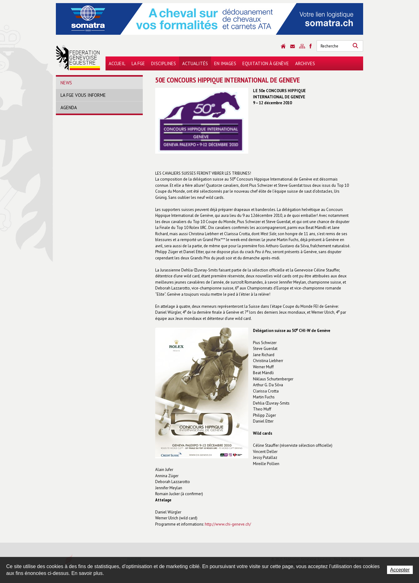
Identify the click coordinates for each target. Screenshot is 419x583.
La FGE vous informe (83, 95)
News (66, 83)
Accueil (117, 63)
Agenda (69, 107)
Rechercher (355, 46)
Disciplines (163, 63)
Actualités (195, 63)
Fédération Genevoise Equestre (78, 57)
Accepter (400, 569)
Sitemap (302, 46)
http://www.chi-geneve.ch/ (228, 524)
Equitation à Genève (265, 63)
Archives (305, 63)
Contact (292, 46)
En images (225, 63)
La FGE (138, 63)
